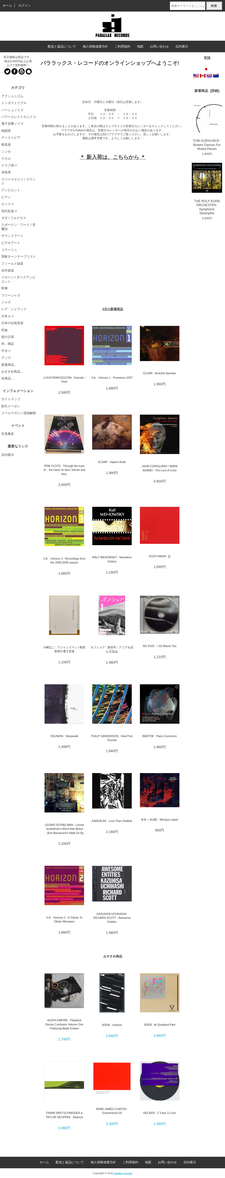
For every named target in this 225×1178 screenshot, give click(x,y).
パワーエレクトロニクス (18, 117)
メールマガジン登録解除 (18, 413)
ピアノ (6, 197)
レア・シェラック (14, 309)
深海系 (6, 172)
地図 (140, 46)
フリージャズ (10, 295)
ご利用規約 (122, 46)
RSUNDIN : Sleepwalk (64, 736)
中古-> (6, 351)
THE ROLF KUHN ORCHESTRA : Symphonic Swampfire (207, 189)
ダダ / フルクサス (13, 218)
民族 (4, 330)
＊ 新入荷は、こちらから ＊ (113, 157)
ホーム (7, 5)
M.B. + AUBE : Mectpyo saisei (159, 819)
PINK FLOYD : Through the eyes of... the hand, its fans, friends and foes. (64, 470)
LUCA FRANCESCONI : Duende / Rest (64, 379)
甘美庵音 (7, 434)
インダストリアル (14, 103)
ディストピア (10, 137)
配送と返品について (62, 46)
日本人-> (7, 316)
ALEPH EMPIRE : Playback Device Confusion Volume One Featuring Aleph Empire (64, 1024)
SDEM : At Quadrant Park (159, 1024)
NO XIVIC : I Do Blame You (160, 646)
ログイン (24, 5)
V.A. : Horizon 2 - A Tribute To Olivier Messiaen (64, 919)
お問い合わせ (159, 46)
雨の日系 (7, 337)
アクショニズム (12, 96)
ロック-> (7, 204)
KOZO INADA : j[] (159, 556)
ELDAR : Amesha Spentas (159, 373)
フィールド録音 (12, 263)
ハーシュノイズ (12, 110)
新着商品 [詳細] (206, 91)
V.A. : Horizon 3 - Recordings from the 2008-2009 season (64, 560)
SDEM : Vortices (112, 1024)
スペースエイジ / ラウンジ (18, 181)
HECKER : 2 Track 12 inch (159, 1112)
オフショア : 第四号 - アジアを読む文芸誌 (112, 649)
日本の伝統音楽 (12, 323)
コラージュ (9, 250)
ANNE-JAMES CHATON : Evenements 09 (112, 1110)
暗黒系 (6, 145)
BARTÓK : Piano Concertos (160, 736)
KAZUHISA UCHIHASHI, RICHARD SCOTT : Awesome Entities (112, 918)
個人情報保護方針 (95, 46)
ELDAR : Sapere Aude (112, 461)
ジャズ (6, 302)
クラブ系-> (9, 165)
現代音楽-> (9, 211)
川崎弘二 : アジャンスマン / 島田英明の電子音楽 (64, 649)
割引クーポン (10, 406)
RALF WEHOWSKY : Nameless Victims (111, 559)
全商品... (7, 378)
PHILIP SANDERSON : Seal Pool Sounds (112, 738)
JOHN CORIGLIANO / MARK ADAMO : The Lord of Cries (159, 468)
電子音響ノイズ (12, 124)
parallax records (123, 1173)
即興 (4, 288)
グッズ (6, 357)
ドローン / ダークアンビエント (18, 279)
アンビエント (10, 190)
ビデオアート (10, 243)
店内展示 (181, 46)
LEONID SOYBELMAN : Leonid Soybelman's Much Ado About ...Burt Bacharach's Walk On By (64, 829)
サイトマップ (10, 399)
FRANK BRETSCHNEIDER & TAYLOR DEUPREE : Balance (64, 1114)
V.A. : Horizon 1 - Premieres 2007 (112, 377)
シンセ (6, 151)
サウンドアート (12, 236)
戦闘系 (6, 131)
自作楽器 (7, 270)
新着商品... (9, 365)
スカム (6, 158)
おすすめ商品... (12, 371)
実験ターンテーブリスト (18, 256)
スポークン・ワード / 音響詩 (18, 227)
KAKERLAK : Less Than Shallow (112, 820)
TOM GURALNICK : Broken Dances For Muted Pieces (207, 127)
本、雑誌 (7, 344)
